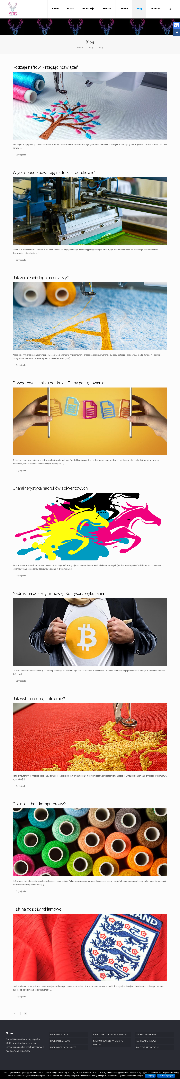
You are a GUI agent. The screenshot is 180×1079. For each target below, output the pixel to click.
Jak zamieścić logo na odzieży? (41, 277)
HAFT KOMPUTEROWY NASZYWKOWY (110, 1034)
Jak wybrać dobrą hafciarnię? (39, 698)
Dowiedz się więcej (166, 1076)
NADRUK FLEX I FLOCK (60, 1041)
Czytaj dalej (21, 155)
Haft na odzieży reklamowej (37, 909)
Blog (91, 47)
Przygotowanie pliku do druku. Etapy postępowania (58, 382)
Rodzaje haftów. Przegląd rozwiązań (45, 67)
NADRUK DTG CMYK (59, 1034)
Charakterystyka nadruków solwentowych (50, 488)
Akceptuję (150, 1076)
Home (80, 47)
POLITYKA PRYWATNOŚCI (147, 1047)
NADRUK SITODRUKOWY (147, 1034)
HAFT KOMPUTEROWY (146, 1041)
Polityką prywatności (120, 1072)
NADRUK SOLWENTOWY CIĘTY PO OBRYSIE (108, 1043)
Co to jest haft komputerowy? (39, 803)
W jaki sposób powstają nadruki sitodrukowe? (54, 172)
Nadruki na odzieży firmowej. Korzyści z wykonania (58, 593)
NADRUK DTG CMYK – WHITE (63, 1047)
